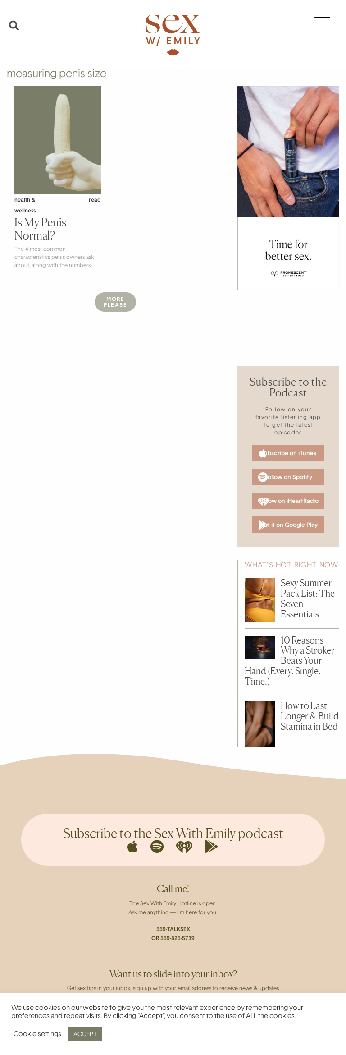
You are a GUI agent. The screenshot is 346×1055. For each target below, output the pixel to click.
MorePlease (115, 302)
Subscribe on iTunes (287, 453)
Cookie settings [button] (37, 1034)
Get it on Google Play (288, 525)
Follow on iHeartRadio (288, 502)
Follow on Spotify (285, 477)
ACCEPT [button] (85, 1034)
